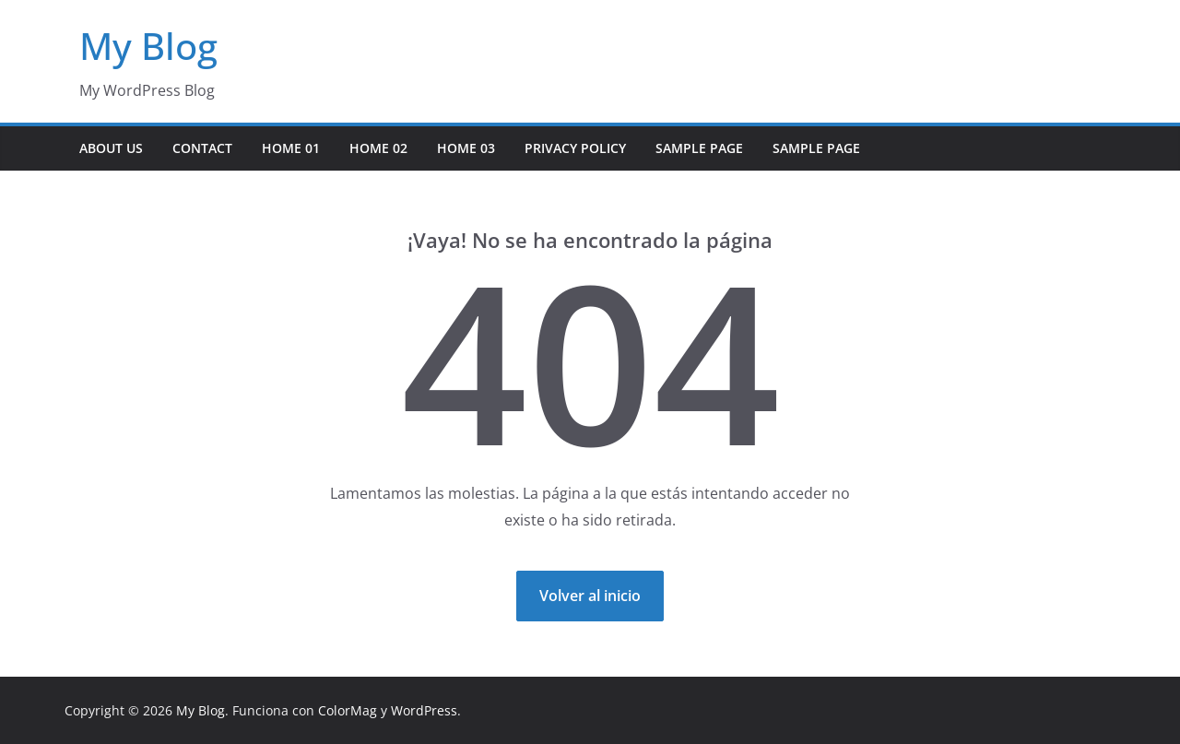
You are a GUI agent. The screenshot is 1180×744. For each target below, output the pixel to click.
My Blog (148, 45)
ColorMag (347, 710)
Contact (202, 148)
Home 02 (378, 148)
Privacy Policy (575, 148)
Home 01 (291, 148)
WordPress (424, 710)
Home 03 (466, 148)
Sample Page (699, 148)
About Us (111, 148)
